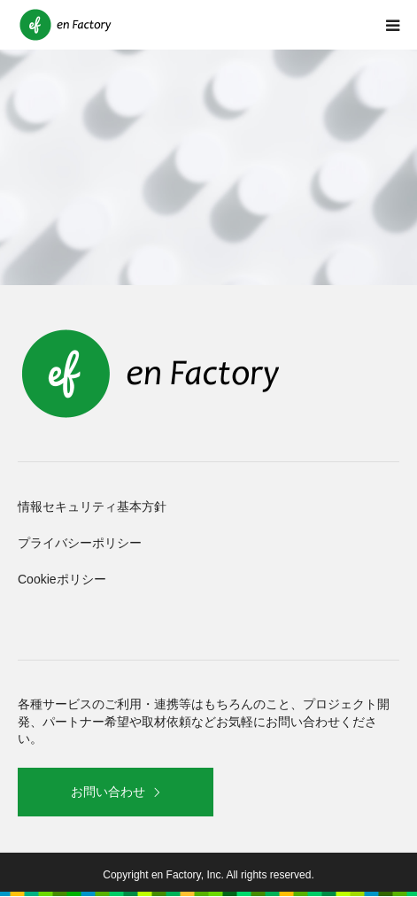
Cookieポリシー (62, 579)
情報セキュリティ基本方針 (92, 506)
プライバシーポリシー (80, 543)
